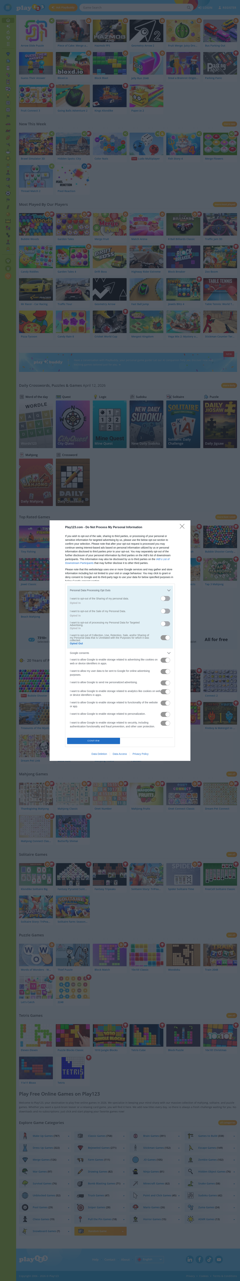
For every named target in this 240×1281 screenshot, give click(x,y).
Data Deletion (99, 753)
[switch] (165, 598)
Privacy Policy (141, 753)
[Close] (183, 527)
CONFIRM (93, 740)
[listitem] (120, 590)
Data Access (120, 753)
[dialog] (120, 640)
